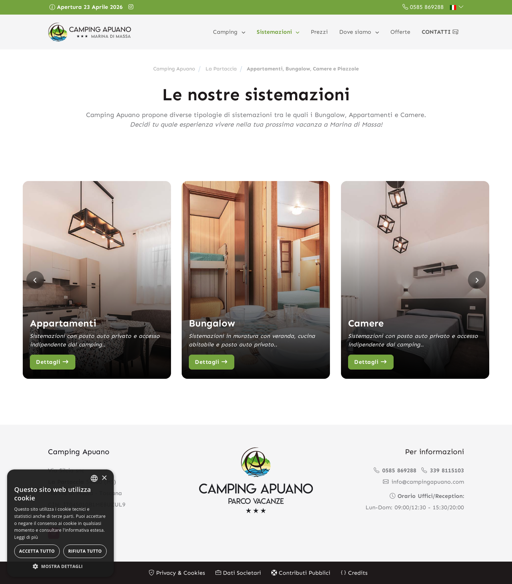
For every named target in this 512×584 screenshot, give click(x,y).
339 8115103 (442, 470)
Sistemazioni (275, 31)
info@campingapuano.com (423, 481)
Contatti (440, 31)
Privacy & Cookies (177, 572)
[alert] (60, 523)
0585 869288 (423, 7)
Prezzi (319, 31)
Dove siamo (356, 31)
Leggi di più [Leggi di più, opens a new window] (26, 537)
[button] (456, 7)
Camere (366, 323)
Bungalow (212, 323)
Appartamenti (64, 323)
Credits (354, 572)
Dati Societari (238, 572)
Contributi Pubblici (300, 572)
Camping (226, 31)
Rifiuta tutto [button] (85, 551)
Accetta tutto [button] (37, 551)
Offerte (400, 31)
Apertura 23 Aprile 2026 (86, 7)
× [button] (104, 478)
